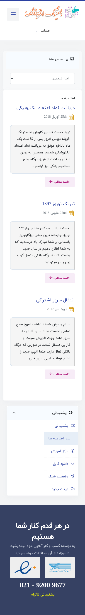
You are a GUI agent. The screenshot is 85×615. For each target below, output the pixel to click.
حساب (44, 31)
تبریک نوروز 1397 (58, 204)
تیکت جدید (63, 489)
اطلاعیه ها (59, 438)
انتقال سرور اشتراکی (55, 300)
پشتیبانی (65, 426)
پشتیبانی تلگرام (43, 594)
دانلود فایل (64, 464)
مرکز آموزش (63, 451)
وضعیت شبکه (61, 476)
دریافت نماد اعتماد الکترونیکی (46, 108)
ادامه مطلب (59, 181)
